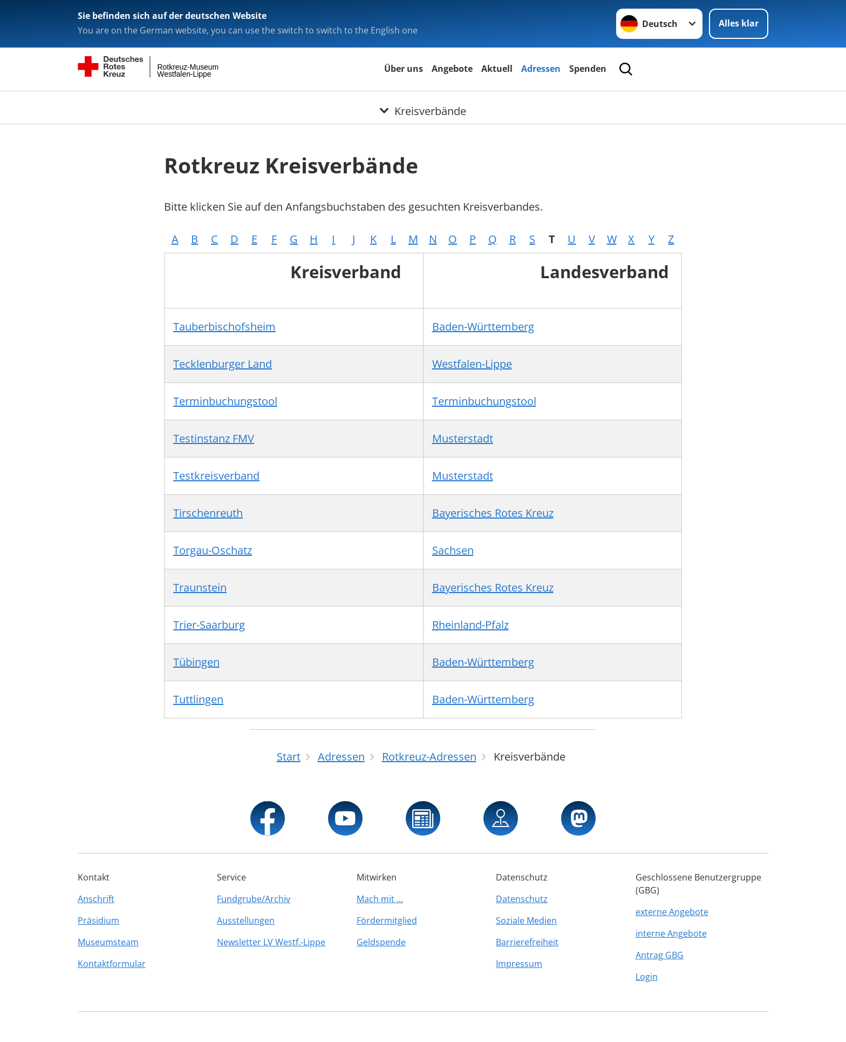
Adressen (541, 69)
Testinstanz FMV (213, 438)
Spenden (587, 69)
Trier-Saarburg (209, 624)
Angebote (452, 69)
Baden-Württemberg (483, 326)
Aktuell (497, 69)
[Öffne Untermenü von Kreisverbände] (423, 104)
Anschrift (96, 899)
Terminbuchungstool (225, 401)
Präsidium (98, 920)
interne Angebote (671, 933)
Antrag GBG (660, 955)
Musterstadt (462, 438)
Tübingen (196, 662)
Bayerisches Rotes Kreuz (493, 513)
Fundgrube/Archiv (253, 899)
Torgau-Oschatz (212, 550)
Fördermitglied (387, 920)
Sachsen (453, 550)
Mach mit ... (380, 899)
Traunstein (200, 587)
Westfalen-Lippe (472, 364)
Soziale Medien (526, 920)
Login (647, 977)
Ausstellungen (246, 920)
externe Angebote (672, 912)
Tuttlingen (198, 699)
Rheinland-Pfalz (470, 624)
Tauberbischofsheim (224, 326)
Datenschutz (522, 899)
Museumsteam (108, 942)
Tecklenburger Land (222, 364)
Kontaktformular (112, 964)
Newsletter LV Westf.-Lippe (271, 942)
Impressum (519, 964)
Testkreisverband (216, 475)
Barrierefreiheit (527, 942)
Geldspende (381, 942)
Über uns (403, 69)
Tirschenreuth (208, 513)
